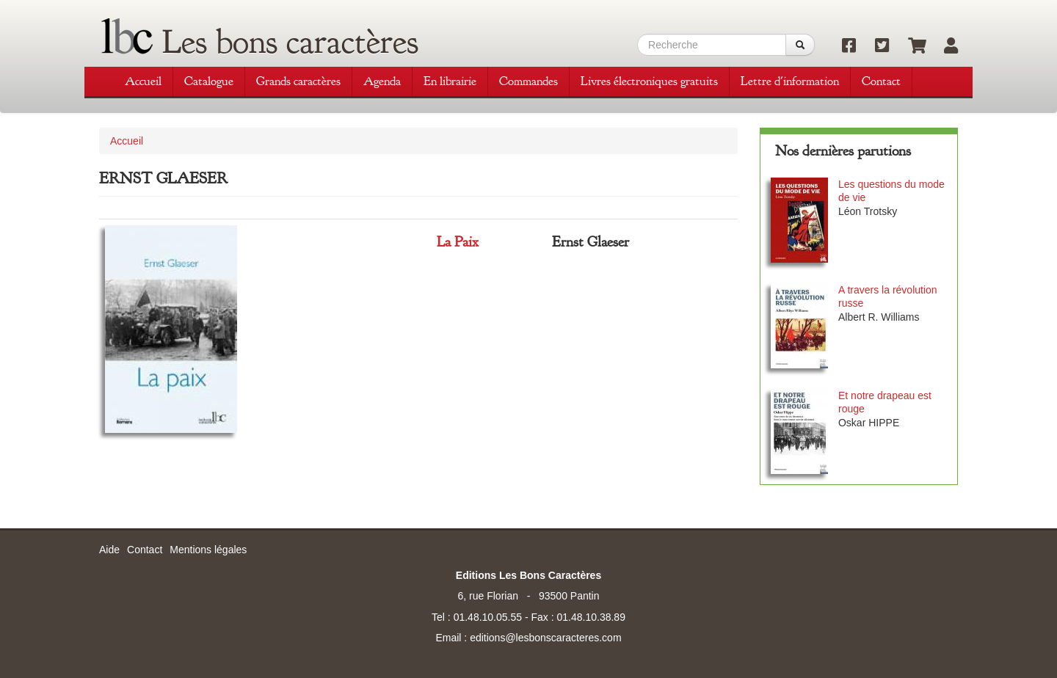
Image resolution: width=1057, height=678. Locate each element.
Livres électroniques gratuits (649, 81)
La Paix (458, 242)
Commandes (528, 81)
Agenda (382, 81)
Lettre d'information (790, 81)
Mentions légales (208, 549)
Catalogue (208, 81)
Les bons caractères (290, 42)
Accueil (143, 81)
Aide (109, 549)
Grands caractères (298, 81)
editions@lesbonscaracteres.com (545, 638)
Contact (881, 81)
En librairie (450, 81)
